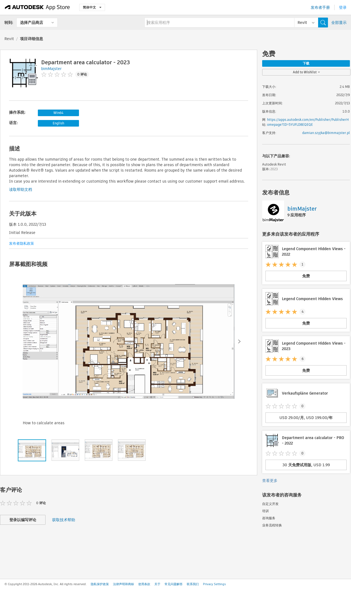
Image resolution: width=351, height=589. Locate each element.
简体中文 (92, 7)
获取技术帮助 (63, 520)
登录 (343, 7)
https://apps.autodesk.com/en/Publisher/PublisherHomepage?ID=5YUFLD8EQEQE (308, 122)
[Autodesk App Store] (37, 7)
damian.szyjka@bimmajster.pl (326, 132)
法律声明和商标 (123, 584)
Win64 (58, 112)
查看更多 (270, 480)
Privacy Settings (214, 584)
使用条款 (144, 584)
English (58, 123)
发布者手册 (320, 7)
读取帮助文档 (20, 189)
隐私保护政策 (100, 584)
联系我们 (193, 584)
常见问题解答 (174, 584)
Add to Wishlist (306, 72)
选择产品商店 (31, 22)
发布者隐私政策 (21, 243)
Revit (9, 38)
